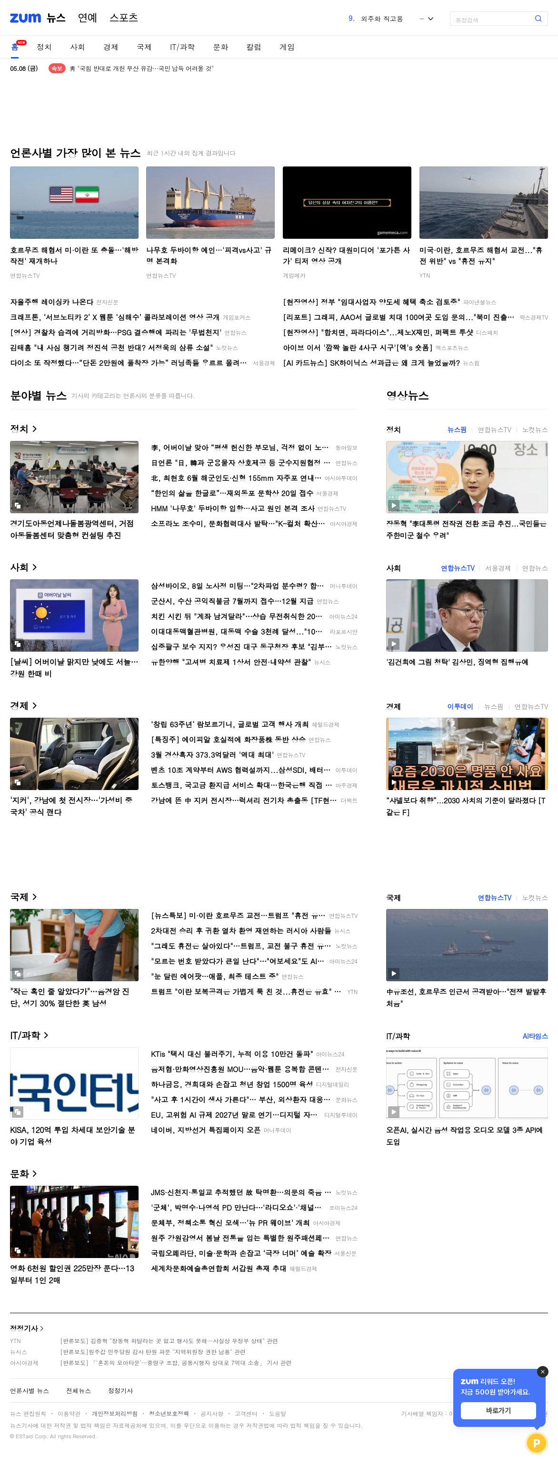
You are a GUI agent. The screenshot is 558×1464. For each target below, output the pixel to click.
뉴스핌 (457, 429)
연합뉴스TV (25, 275)
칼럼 (253, 46)
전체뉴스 (78, 1390)
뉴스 (56, 18)
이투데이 (460, 706)
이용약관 (69, 1413)
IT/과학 (182, 46)
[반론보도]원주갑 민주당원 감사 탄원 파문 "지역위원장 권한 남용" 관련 (153, 1351)
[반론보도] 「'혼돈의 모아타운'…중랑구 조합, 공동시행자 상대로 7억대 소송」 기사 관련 (176, 1362)
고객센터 (246, 1413)
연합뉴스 (535, 568)
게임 (287, 46)
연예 (87, 18)
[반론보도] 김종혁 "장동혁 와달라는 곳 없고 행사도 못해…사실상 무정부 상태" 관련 (169, 1341)
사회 (77, 46)
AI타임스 (535, 1036)
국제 (144, 46)
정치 (44, 46)
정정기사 (24, 1328)
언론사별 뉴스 (29, 1390)
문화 (220, 46)
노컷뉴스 (535, 429)
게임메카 (294, 275)
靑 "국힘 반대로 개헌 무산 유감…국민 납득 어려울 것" (142, 68)
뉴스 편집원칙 (28, 1413)
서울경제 (498, 568)
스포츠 (124, 18)
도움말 (277, 1413)
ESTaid (24, 1436)
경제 (111, 46)
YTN (424, 275)
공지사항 (211, 1413)
